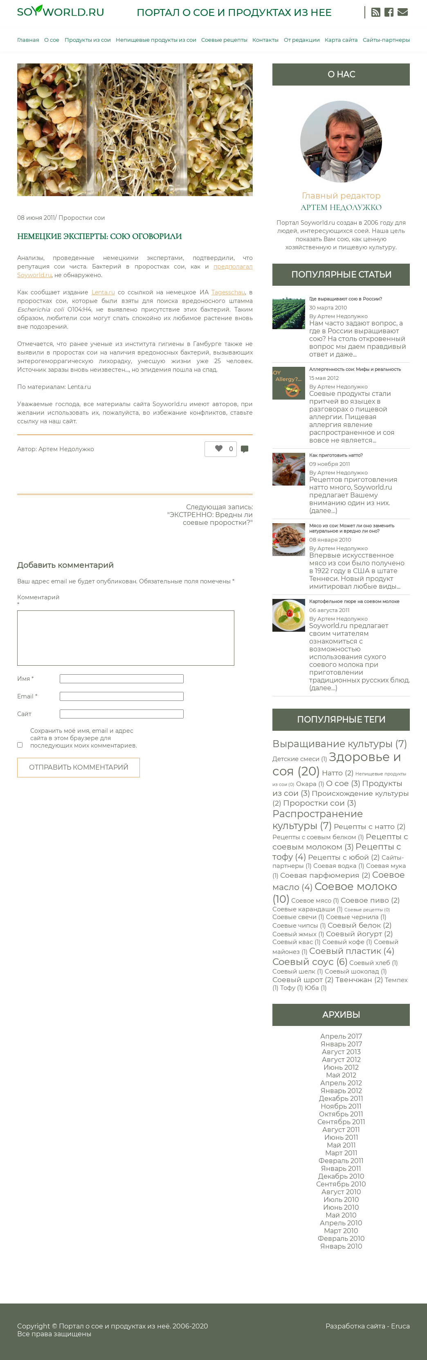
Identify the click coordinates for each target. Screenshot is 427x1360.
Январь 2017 (341, 1044)
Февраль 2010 (341, 1239)
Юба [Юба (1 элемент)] (316, 988)
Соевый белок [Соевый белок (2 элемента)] (360, 925)
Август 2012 (341, 1060)
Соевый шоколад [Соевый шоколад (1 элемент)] (356, 971)
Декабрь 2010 (341, 1176)
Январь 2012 (341, 1091)
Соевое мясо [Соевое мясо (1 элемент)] (315, 900)
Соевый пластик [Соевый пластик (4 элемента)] (352, 951)
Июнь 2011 (341, 1137)
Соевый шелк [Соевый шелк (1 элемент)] (297, 971)
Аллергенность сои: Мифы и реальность (355, 369)
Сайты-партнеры (386, 39)
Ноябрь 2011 (341, 1106)
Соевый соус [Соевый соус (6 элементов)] (310, 961)
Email (27, 696)
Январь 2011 (341, 1168)
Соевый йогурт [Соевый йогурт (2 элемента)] (359, 933)
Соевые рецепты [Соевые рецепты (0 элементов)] (367, 910)
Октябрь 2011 (341, 1114)
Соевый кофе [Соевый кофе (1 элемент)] (347, 942)
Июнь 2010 (341, 1207)
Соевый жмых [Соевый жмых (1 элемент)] (298, 934)
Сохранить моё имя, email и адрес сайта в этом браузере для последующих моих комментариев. (83, 738)
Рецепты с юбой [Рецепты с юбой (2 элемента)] (344, 857)
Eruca (400, 1326)
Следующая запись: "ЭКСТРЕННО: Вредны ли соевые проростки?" (210, 514)
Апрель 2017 (341, 1036)
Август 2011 (341, 1130)
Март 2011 (341, 1153)
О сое (51, 39)
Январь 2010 (341, 1246)
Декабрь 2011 (341, 1098)
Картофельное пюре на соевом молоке (354, 601)
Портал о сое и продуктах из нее (234, 12)
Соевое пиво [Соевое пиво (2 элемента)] (370, 900)
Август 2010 (341, 1192)
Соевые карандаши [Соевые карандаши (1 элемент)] (307, 909)
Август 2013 (341, 1052)
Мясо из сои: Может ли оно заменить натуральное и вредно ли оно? (351, 528)
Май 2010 (341, 1215)
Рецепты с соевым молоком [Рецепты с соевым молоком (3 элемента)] (340, 841)
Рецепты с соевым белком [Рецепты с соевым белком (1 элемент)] (318, 837)
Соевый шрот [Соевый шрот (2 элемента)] (303, 979)
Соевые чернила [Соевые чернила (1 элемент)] (356, 917)
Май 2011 (341, 1145)
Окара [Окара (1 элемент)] (310, 784)
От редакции (302, 39)
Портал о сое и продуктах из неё (114, 1326)
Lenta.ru (103, 292)
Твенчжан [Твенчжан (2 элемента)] (359, 979)
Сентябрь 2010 (341, 1184)
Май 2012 (341, 1075)
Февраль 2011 (341, 1161)
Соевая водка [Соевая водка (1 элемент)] (338, 866)
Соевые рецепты (224, 39)
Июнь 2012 (341, 1067)
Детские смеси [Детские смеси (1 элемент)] (299, 759)
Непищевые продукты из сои (156, 39)
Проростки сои (81, 217)
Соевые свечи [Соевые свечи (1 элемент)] (298, 917)
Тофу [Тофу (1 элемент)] (291, 988)
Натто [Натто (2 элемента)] (338, 772)
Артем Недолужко (66, 449)
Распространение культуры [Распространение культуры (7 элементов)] (317, 819)
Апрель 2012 (341, 1083)
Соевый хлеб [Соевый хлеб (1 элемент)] (373, 963)
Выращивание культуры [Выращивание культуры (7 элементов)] (339, 744)
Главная (28, 39)
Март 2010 (341, 1231)
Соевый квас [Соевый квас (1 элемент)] (296, 942)
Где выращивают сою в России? (345, 299)
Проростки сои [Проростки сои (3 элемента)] (319, 803)
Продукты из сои (88, 39)
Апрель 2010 (341, 1223)
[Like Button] (217, 449)
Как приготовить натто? (336, 455)
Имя (25, 678)
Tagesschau (228, 292)
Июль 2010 (341, 1200)
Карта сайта (341, 39)
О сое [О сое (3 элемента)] (343, 783)
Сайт (24, 714)
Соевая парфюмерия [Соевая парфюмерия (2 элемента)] (325, 875)
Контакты (265, 39)
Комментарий (37, 601)
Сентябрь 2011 (341, 1122)
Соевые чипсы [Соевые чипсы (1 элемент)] (299, 925)
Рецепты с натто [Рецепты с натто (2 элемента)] (370, 826)
